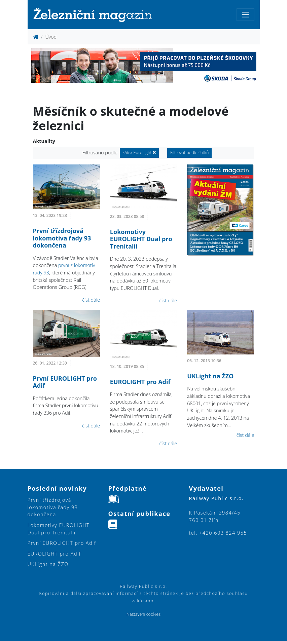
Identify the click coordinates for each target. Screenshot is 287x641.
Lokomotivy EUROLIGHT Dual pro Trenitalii (141, 239)
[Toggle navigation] (245, 14)
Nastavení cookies (143, 614)
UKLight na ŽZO (210, 376)
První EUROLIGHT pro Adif (65, 382)
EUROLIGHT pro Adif (140, 382)
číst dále (91, 300)
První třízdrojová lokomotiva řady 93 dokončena (62, 238)
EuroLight (139, 152)
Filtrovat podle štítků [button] (189, 152)
